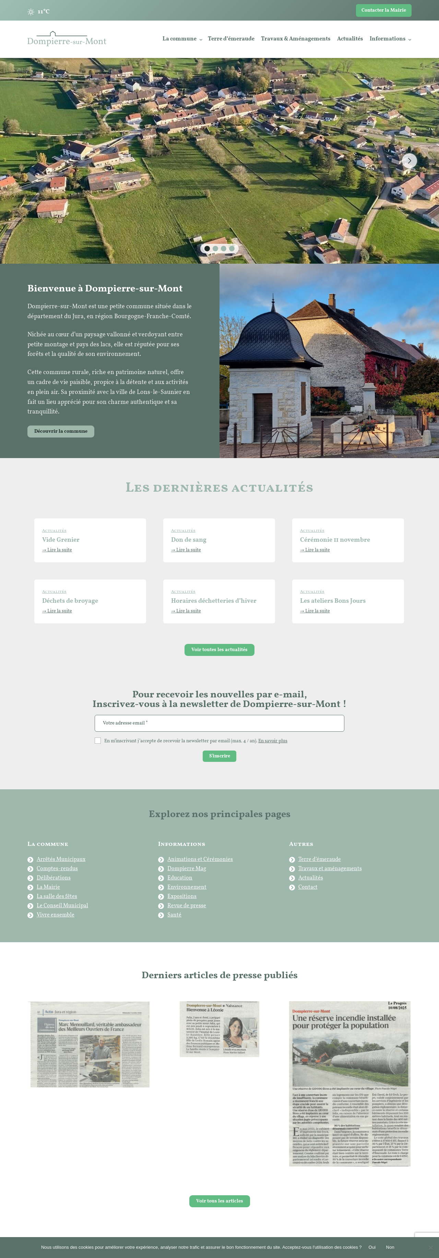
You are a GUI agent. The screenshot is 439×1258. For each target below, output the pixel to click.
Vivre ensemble (55, 915)
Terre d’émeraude (319, 859)
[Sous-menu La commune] (201, 39)
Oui (372, 1247)
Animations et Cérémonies (200, 859)
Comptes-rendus (57, 869)
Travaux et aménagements (330, 869)
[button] (207, 248)
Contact (308, 887)
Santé (174, 915)
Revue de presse (186, 906)
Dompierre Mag (186, 869)
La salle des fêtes (57, 896)
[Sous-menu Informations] (410, 39)
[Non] (430, 1247)
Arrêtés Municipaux (61, 859)
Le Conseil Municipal (62, 906)
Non (390, 1247)
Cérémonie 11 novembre (335, 540)
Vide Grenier (61, 540)
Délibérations (54, 878)
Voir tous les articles (219, 1201)
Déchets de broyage (70, 601)
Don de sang (188, 540)
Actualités (310, 878)
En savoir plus (272, 741)
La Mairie (48, 887)
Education (179, 878)
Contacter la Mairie (383, 10)
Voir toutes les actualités (219, 649)
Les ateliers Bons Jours (333, 601)
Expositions (182, 896)
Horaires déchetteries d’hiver (214, 601)
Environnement (186, 887)
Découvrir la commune (60, 431)
